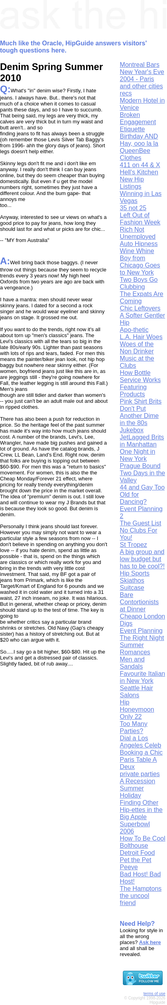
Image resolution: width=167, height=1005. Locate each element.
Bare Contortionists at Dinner (139, 602)
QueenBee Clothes (135, 154)
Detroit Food (137, 852)
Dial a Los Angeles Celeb (140, 742)
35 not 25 (133, 208)
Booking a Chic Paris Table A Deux (141, 759)
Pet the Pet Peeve (135, 863)
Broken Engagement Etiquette (138, 122)
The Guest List (140, 523)
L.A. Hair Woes (141, 337)
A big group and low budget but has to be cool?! (142, 559)
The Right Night (142, 637)
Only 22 (131, 716)
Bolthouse (134, 845)
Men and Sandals (132, 663)
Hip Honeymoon (137, 706)
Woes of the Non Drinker (136, 348)
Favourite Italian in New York (142, 677)
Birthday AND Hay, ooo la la (139, 140)
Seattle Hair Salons (136, 692)
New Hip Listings (132, 183)
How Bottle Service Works (140, 376)
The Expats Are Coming (141, 297)
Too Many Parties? (133, 727)
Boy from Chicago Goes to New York (140, 265)
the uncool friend (134, 899)
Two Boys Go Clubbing (138, 283)
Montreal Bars (139, 64)
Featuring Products (133, 391)
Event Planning (141, 630)
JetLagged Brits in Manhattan (142, 441)
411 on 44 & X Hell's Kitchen (140, 169)
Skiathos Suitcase (132, 584)
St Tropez (133, 544)
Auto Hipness (138, 243)
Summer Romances (135, 649)
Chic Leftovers (140, 308)
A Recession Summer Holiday (137, 788)
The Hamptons (140, 888)
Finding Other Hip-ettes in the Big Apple (141, 809)
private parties (140, 774)
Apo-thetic (134, 329)
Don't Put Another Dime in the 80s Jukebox (139, 419)
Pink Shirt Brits (140, 401)
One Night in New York (137, 455)
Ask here (150, 942)
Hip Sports (135, 573)
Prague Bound (140, 465)
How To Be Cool (142, 838)
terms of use (154, 993)
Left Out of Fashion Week (140, 219)
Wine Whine (137, 251)
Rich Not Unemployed (137, 233)
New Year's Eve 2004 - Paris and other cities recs (142, 82)
